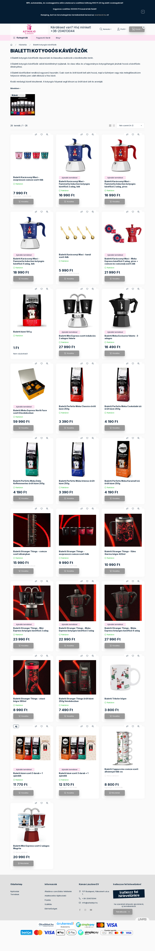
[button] (20, 38)
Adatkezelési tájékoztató (55, 895)
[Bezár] (143, 11)
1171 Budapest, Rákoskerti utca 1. (95, 892)
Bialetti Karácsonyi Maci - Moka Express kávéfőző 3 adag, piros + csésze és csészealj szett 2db (121, 261)
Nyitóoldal (14, 891)
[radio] (114, 125)
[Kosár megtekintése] (137, 29)
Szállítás (48, 904)
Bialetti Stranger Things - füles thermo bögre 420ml (120, 552)
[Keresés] (105, 29)
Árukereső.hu (65, 927)
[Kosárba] (23, 201)
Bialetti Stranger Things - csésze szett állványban (30, 552)
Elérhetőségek (51, 908)
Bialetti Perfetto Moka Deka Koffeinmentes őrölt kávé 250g (28, 482)
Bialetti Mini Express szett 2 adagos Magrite (31, 847)
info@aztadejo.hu (90, 903)
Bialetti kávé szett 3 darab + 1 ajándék (28, 774)
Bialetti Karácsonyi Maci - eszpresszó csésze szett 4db (28, 178)
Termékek (14, 894)
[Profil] (121, 29)
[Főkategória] (11, 45)
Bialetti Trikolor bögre (115, 698)
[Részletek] (115, 793)
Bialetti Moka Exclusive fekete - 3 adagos (121, 337)
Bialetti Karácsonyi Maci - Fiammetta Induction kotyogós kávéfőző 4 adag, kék (28, 261)
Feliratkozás (121, 912)
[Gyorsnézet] (47, 134)
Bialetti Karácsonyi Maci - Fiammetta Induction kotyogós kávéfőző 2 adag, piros (120, 184)
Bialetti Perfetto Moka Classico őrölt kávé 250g (77, 407)
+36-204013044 (63, 31)
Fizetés (48, 900)
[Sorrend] (130, 125)
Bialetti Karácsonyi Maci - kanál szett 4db (75, 255)
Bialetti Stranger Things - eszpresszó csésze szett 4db (74, 552)
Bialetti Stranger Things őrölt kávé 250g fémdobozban (76, 699)
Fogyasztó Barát (43, 38)
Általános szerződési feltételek (58, 891)
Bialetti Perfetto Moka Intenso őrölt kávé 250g (77, 482)
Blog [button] (58, 38)
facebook (80, 910)
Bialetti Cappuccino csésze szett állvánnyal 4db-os (121, 770)
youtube (91, 910)
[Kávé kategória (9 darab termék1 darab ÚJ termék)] (15, 95)
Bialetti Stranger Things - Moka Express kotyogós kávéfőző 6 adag (122, 629)
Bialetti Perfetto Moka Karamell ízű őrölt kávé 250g (122, 482)
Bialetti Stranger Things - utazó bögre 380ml (29, 699)
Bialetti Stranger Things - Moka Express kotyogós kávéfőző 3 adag (76, 629)
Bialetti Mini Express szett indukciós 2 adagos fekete (77, 337)
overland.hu (100, 15)
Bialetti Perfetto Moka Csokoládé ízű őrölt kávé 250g (123, 407)
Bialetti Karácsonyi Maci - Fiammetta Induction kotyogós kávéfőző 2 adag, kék (74, 184)
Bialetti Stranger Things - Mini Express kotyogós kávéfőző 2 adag (30, 629)
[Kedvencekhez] (41, 134)
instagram (85, 910)
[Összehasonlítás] (36, 134)
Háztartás (23, 45)
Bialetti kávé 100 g (22, 331)
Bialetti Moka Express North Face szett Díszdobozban (30, 411)
